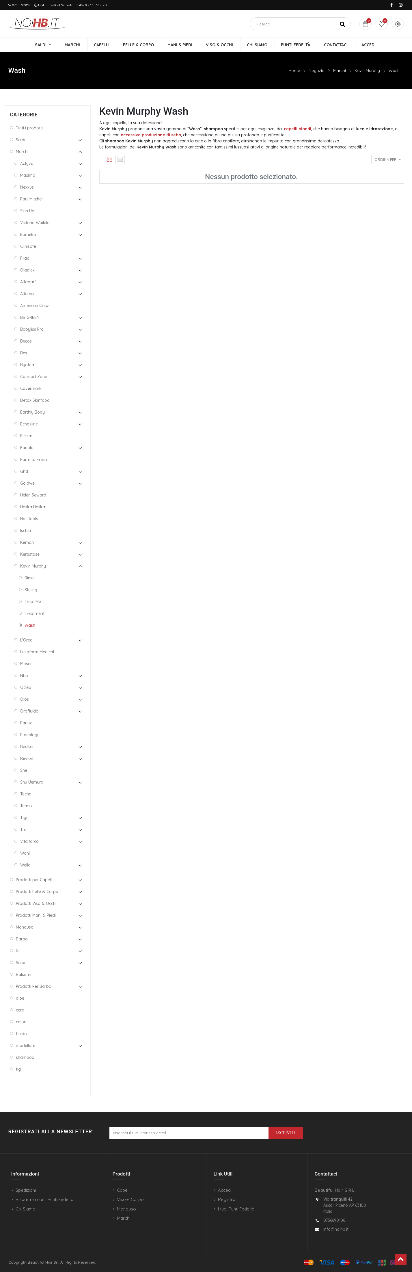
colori (21, 1021)
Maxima (27, 175)
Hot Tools (29, 518)
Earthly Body (32, 412)
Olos (24, 699)
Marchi (339, 70)
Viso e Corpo (130, 1199)
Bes (23, 353)
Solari (21, 962)
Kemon (27, 542)
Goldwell (28, 483)
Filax (24, 258)
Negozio (317, 70)
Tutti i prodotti (29, 128)
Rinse (30, 578)
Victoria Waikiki (34, 222)
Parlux (26, 723)
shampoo (25, 1057)
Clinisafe (28, 246)
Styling (31, 589)
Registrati (228, 1199)
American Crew (34, 305)
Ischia (25, 530)
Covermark (31, 388)
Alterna (27, 293)
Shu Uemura (31, 782)
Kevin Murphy (367, 70)
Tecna (25, 794)
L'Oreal (26, 640)
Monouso (24, 927)
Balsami (23, 974)
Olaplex (27, 270)
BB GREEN (30, 317)
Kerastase (30, 554)
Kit (18, 950)
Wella (25, 865)
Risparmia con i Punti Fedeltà (44, 1199)
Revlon (26, 758)
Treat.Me (33, 601)
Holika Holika (32, 506)
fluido (21, 1033)
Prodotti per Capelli (34, 879)
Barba (22, 939)
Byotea (27, 364)
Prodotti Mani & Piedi (36, 915)
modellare (25, 1045)
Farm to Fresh (33, 459)
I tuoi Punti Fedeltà (236, 1209)
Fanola (26, 447)
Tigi (23, 817)
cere (20, 1010)
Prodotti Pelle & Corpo (37, 891)
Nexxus (27, 187)
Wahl (25, 853)
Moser (26, 663)
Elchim (26, 435)
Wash (394, 70)
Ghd (24, 471)
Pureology (30, 734)
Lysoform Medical (37, 651)
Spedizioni (26, 1190)
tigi (19, 1069)
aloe (20, 998)
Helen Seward (33, 495)
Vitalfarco (29, 841)
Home (294, 70)
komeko (28, 234)
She (23, 770)
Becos (26, 341)
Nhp (24, 675)
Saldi (20, 139)
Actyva (26, 163)
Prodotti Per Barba (33, 986)
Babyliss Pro (32, 329)
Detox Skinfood (35, 400)
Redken (27, 746)
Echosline (29, 424)
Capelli (123, 1190)
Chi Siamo (26, 1209)
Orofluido (29, 711)
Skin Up (27, 210)
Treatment (34, 613)
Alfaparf (28, 281)
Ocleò (25, 687)
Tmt (24, 829)
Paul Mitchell (31, 199)
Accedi (225, 1190)
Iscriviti (285, 1132)
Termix (26, 805)
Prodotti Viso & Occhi (36, 903)
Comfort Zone (33, 376)
